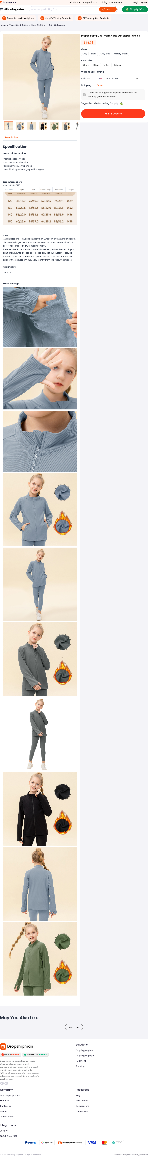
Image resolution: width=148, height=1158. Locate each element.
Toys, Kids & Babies (18, 25)
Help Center (82, 1100)
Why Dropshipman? (10, 1095)
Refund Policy (7, 1116)
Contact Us (5, 1106)
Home (3, 25)
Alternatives (82, 1111)
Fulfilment (81, 1060)
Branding (80, 1066)
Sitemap (144, 1155)
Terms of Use (120, 1155)
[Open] (137, 79)
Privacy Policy (133, 1155)
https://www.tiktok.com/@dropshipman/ (2, 1083)
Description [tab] (11, 137)
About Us (4, 1100)
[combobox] (114, 78)
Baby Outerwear (57, 25)
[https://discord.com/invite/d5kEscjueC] (6, 1083)
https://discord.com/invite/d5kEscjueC (6, 1083)
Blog (78, 1095)
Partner (3, 1111)
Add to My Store (113, 113)
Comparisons (82, 1106)
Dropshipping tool (84, 1050)
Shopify (3, 1130)
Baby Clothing (38, 25)
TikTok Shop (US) (8, 1136)
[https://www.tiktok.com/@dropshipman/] (2, 1083)
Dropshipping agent (85, 1055)
